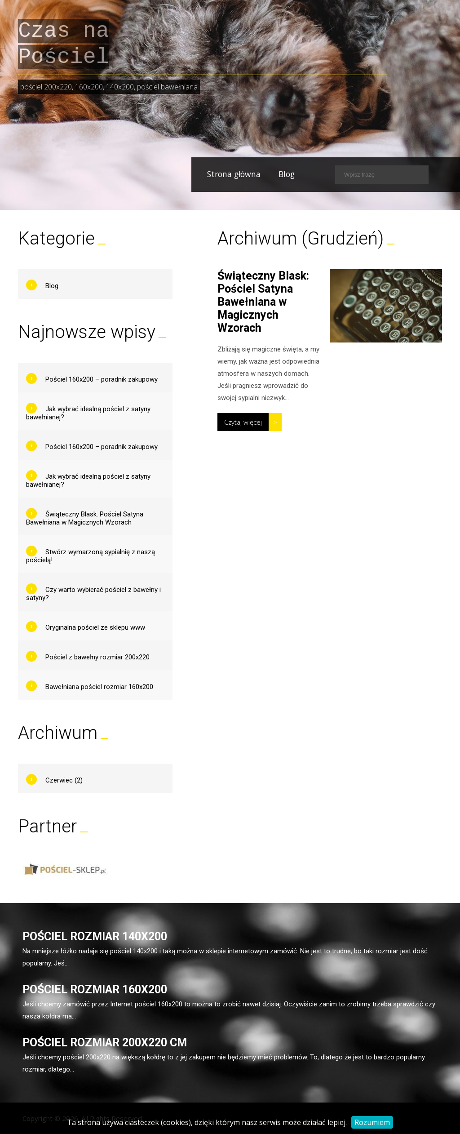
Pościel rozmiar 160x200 (94, 989)
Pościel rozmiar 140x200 (94, 936)
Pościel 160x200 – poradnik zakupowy (101, 379)
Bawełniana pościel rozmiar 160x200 (99, 687)
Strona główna (215, 174)
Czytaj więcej (243, 422)
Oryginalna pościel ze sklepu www (95, 627)
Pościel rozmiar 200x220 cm (104, 1042)
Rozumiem (372, 1122)
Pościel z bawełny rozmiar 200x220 (97, 657)
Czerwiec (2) (64, 780)
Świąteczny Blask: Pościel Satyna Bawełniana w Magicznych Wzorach (263, 301)
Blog (268, 174)
